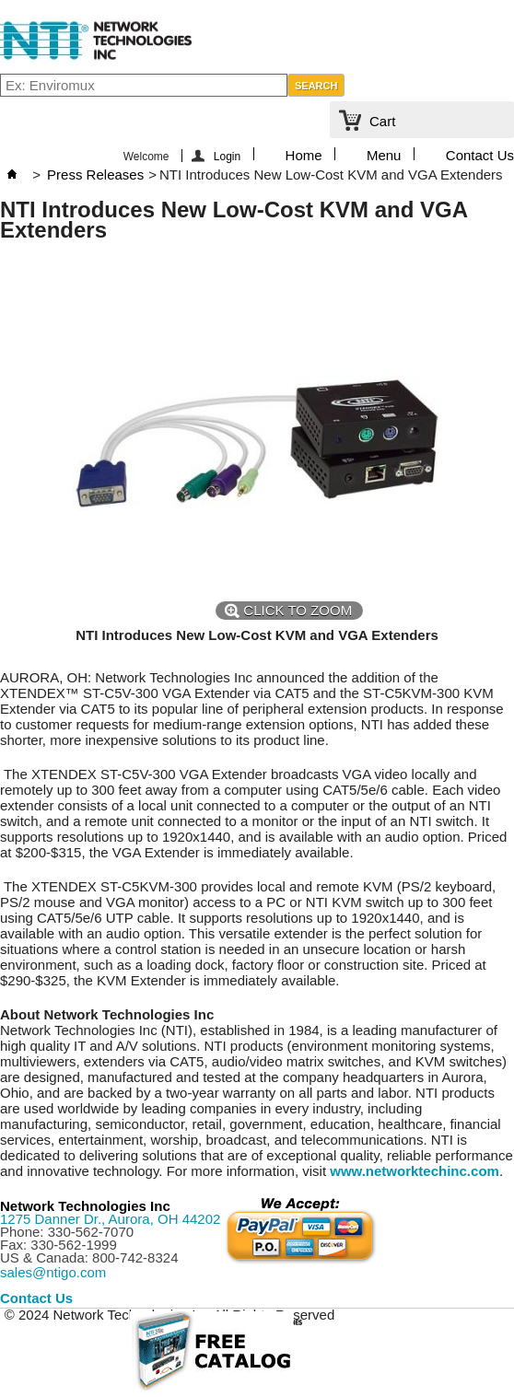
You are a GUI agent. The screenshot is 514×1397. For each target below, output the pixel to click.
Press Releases (95, 174)
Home (304, 153)
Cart (382, 121)
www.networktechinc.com (414, 1171)
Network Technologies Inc (85, 1206)
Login (227, 156)
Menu (384, 153)
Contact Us (480, 153)
